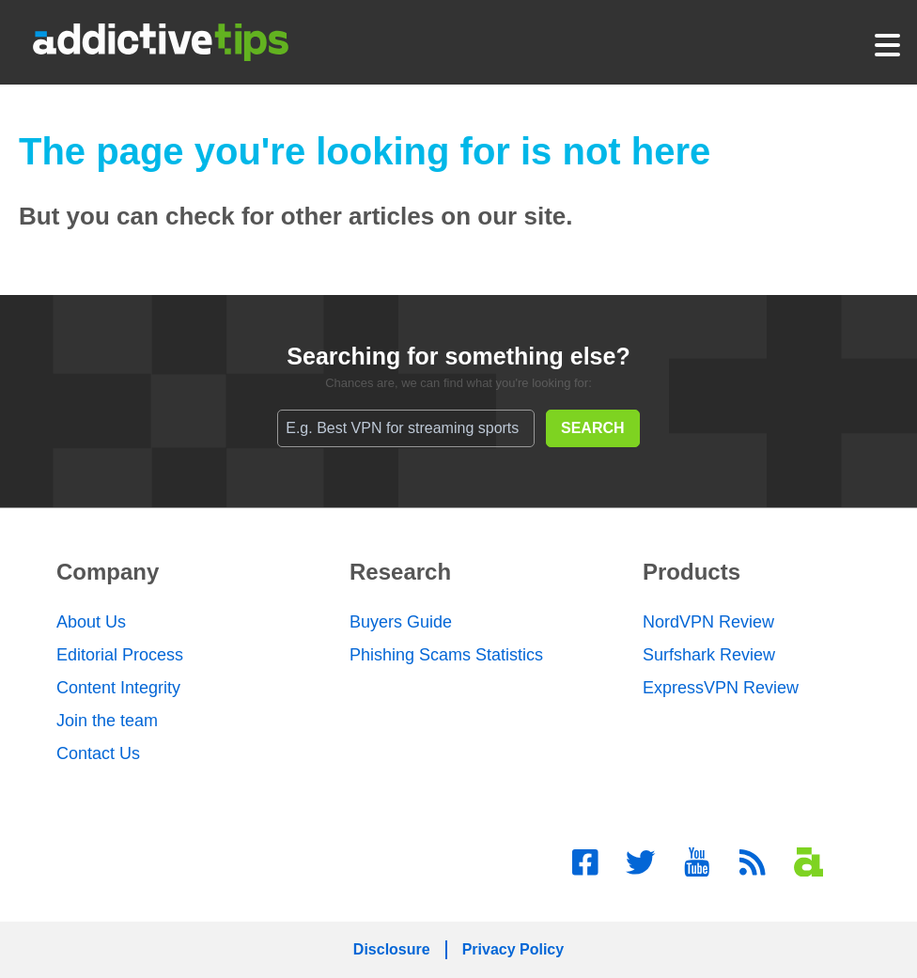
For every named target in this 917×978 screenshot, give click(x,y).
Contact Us (98, 753)
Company (107, 571)
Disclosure (391, 949)
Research (400, 571)
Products (691, 571)
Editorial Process (119, 654)
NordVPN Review (708, 622)
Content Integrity (118, 687)
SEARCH (593, 428)
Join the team (107, 720)
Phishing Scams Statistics (446, 654)
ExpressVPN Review (721, 687)
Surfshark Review (709, 654)
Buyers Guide (401, 622)
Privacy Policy (513, 949)
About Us (91, 622)
